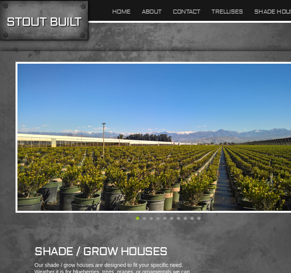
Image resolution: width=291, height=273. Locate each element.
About (151, 12)
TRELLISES (227, 12)
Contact (186, 12)
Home (121, 12)
